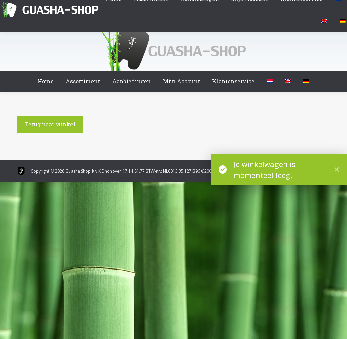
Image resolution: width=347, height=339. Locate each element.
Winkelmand (20, 6)
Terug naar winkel (50, 124)
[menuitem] (269, 81)
